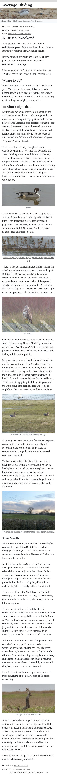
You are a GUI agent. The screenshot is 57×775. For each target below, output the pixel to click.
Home (3, 21)
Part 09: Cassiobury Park (19, 33)
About (33, 21)
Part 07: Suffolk (21, 30)
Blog (9, 21)
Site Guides (17, 21)
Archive (40, 21)
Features (26, 21)
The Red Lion (21, 475)
